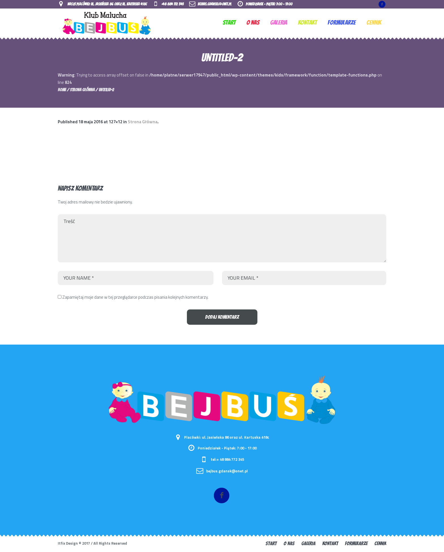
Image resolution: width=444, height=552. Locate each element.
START (271, 543)
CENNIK (380, 543)
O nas (288, 543)
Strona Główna (82, 90)
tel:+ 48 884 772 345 (227, 459)
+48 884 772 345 (172, 4)
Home (62, 90)
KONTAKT (330, 543)
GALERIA (308, 543)
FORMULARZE (356, 543)
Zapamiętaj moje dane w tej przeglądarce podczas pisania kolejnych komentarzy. (135, 297)
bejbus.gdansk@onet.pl (214, 4)
